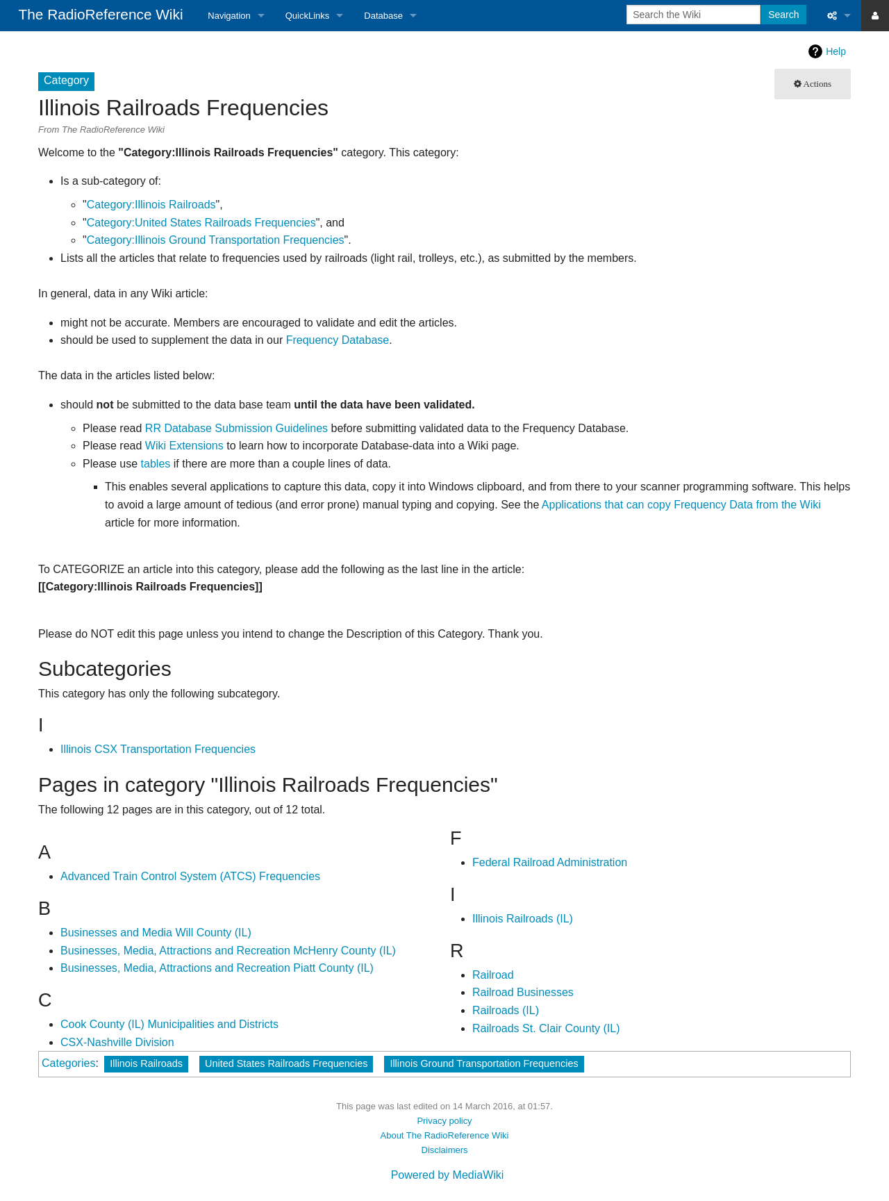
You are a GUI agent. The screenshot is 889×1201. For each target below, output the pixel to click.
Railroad (493, 975)
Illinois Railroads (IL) (522, 919)
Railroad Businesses (523, 992)
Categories (68, 1063)
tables (156, 464)
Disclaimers (445, 1150)
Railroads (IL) (505, 1010)
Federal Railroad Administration (549, 862)
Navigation (229, 15)
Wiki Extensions (184, 446)
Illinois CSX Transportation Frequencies (158, 749)
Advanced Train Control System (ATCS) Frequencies (190, 876)
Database (383, 15)
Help (836, 51)
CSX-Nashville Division (117, 1042)
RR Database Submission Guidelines (236, 428)
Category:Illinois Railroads (151, 204)
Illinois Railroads (146, 1063)
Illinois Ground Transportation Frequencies (484, 1063)
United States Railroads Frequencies (286, 1063)
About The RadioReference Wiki (445, 1135)
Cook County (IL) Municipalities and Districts (169, 1024)
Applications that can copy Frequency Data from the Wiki (681, 505)
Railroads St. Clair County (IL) (546, 1028)
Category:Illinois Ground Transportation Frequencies (215, 240)
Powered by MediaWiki (447, 1175)
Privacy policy (444, 1121)
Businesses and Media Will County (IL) (155, 932)
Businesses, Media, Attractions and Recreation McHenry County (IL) (228, 950)
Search (783, 14)
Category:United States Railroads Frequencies (201, 223)
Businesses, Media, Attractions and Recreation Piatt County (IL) (217, 968)
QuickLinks (307, 15)
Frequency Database (338, 340)
